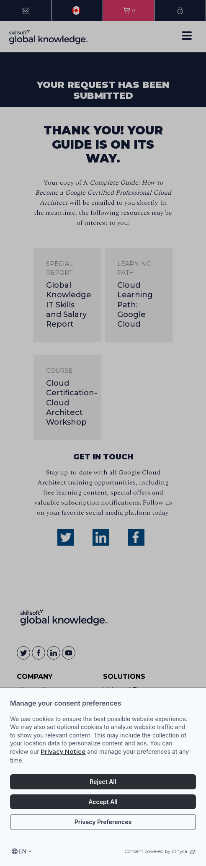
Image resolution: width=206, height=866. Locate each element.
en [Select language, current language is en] (22, 851)
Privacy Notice (63, 751)
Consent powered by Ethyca (160, 851)
